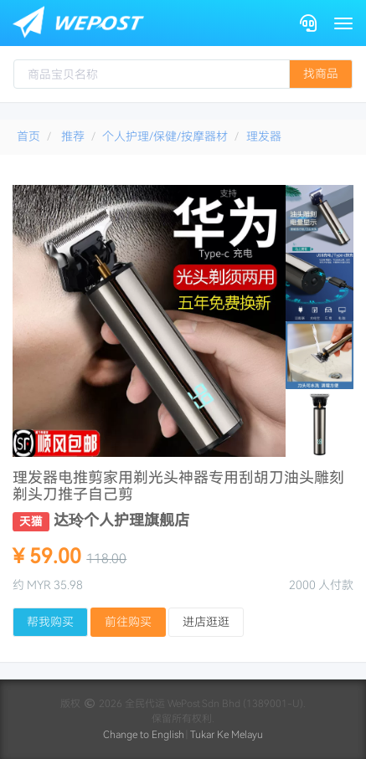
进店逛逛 (206, 621)
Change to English (143, 735)
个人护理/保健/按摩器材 (165, 136)
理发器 (263, 136)
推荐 (73, 136)
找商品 (320, 73)
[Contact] (308, 23)
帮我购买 (50, 621)
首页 (28, 136)
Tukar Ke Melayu (226, 735)
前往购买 (128, 621)
